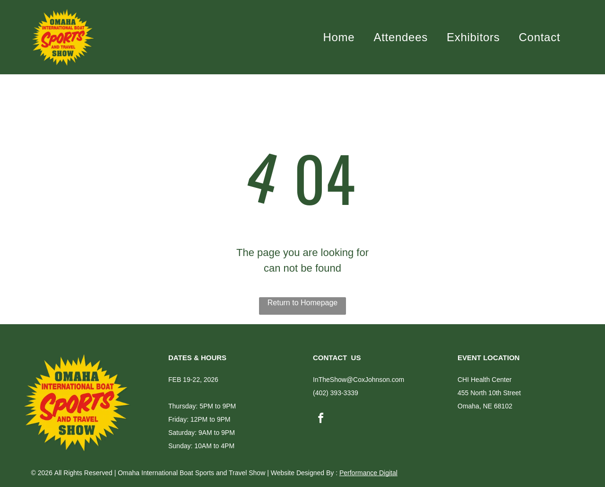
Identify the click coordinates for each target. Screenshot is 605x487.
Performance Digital (368, 471)
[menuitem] (339, 36)
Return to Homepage (303, 301)
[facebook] (320, 417)
